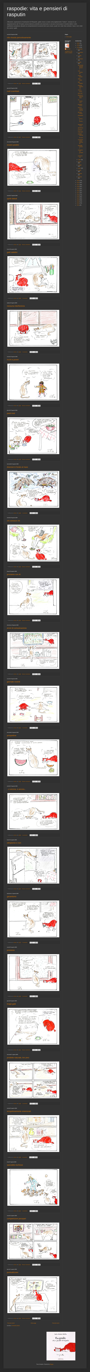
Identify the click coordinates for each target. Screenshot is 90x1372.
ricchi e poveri (13, 360)
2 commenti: (24, 1157)
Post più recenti (11, 1323)
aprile (79, 168)
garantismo (11, 896)
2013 (78, 201)
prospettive (11, 735)
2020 (78, 186)
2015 (78, 197)
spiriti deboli (12, 199)
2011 (78, 205)
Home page (33, 1323)
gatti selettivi (12, 252)
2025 (78, 45)
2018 (78, 190)
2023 (78, 180)
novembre (80, 52)
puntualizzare (12, 1272)
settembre (80, 58)
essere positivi (13, 145)
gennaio (80, 176)
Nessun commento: (26, 83)
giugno (79, 161)
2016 (78, 195)
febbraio (80, 173)
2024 (78, 47)
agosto (79, 62)
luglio (79, 159)
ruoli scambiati (13, 91)
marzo (79, 170)
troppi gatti (11, 1004)
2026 (78, 43)
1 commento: (25, 298)
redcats (68, 49)
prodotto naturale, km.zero (18, 1058)
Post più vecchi (55, 1323)
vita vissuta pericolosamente (19, 37)
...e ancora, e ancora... (16, 789)
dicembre (80, 49)
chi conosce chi (13, 521)
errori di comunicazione (17, 628)
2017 (78, 192)
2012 (78, 203)
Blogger (51, 1364)
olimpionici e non (14, 843)
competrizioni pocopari (16, 1219)
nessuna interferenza (16, 306)
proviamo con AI (14, 574)
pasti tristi (11, 413)
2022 (78, 182)
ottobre (79, 55)
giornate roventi (13, 682)
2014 (78, 199)
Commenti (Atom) (16, 1325)
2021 (78, 184)
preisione (11, 950)
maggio (80, 165)
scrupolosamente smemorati (19, 1111)
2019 (78, 188)
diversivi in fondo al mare (17, 467)
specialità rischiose (15, 1165)
